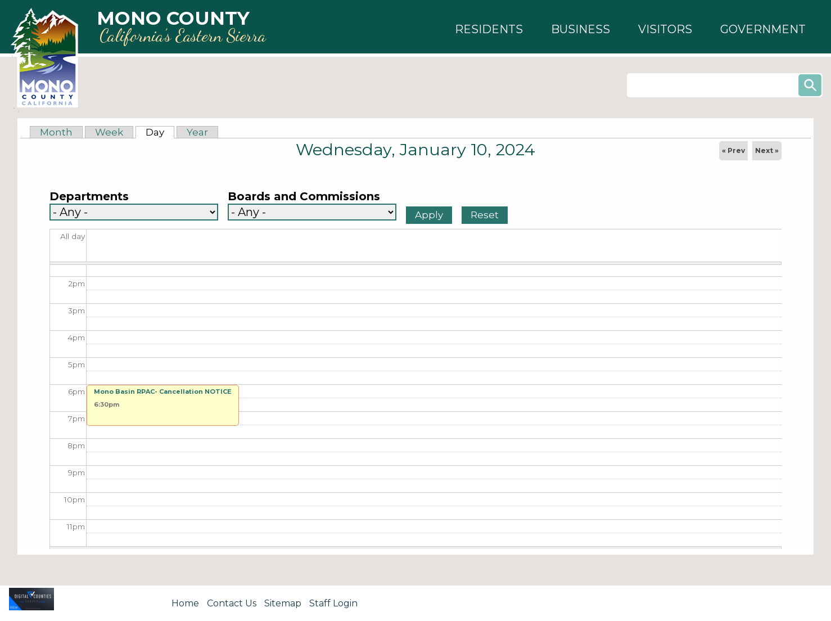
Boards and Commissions (304, 196)
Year (197, 132)
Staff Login (333, 603)
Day (160, 132)
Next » (767, 150)
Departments (89, 196)
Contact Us (231, 603)
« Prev (733, 150)
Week (109, 132)
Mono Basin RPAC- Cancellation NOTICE (163, 391)
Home (185, 603)
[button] (489, 29)
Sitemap (282, 603)
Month (56, 132)
